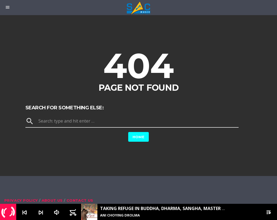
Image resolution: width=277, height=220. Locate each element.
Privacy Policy (21, 200)
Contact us (80, 200)
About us (52, 200)
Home (139, 137)
